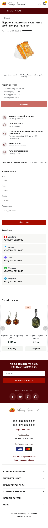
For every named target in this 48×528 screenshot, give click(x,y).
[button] (21, 70)
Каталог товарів (11, 10)
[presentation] (2, 328)
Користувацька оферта (24, 460)
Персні (7, 18)
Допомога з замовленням (14, 162)
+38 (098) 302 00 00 (24, 421)
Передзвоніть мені (24, 429)
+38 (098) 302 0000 (13, 250)
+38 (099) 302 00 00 (24, 425)
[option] (15, 163)
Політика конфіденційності (24, 456)
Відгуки (33, 162)
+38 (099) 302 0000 (13, 239)
